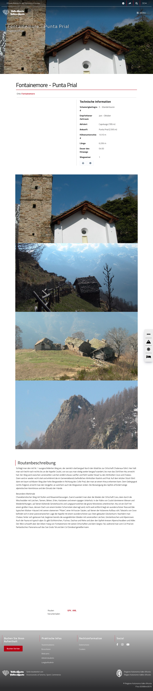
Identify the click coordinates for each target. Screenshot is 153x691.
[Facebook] (117, 645)
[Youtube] (127, 645)
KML (74, 610)
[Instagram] (122, 645)
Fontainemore (28, 93)
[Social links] (130, 3)
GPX (69, 610)
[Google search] (137, 3)
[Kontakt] (123, 3)
